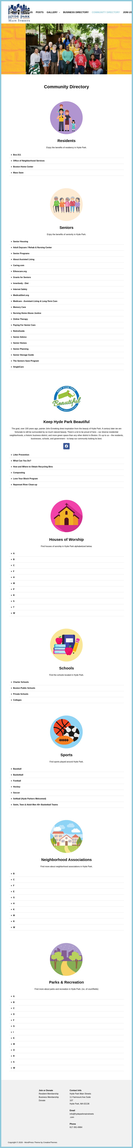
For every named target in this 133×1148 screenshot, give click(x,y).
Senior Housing (20, 241)
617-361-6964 (76, 1127)
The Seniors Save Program (26, 361)
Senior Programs (21, 253)
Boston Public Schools (24, 688)
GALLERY (54, 12)
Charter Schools (21, 682)
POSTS (40, 12)
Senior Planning (21, 349)
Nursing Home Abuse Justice (27, 313)
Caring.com (18, 265)
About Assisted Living (23, 259)
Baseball (17, 769)
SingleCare (18, 367)
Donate (42, 1100)
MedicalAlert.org (21, 295)
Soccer (16, 793)
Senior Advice (20, 337)
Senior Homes (20, 343)
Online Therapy (20, 319)
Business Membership (49, 1097)
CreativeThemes (50, 1142)
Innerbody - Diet (21, 283)
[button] (66, 155)
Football (17, 781)
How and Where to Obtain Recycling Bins (33, 467)
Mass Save (18, 173)
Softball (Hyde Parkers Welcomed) (29, 799)
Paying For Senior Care (24, 325)
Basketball (18, 775)
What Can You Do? (22, 461)
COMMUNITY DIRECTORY (106, 12)
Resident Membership (49, 1094)
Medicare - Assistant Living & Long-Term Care (35, 301)
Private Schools (20, 694)
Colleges (17, 700)
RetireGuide (19, 331)
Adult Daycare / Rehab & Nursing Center (32, 247)
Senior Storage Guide (23, 355)
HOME (14, 12)
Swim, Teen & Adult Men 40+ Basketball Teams (35, 805)
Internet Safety (20, 289)
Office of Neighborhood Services (29, 161)
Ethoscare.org (20, 271)
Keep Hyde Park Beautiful (66, 422)
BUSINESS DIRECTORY (76, 12)
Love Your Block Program (25, 479)
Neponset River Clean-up (25, 485)
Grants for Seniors (22, 277)
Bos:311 (17, 155)
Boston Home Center (23, 167)
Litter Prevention (21, 455)
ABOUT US (27, 12)
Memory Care (19, 307)
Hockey (16, 787)
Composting (19, 473)
